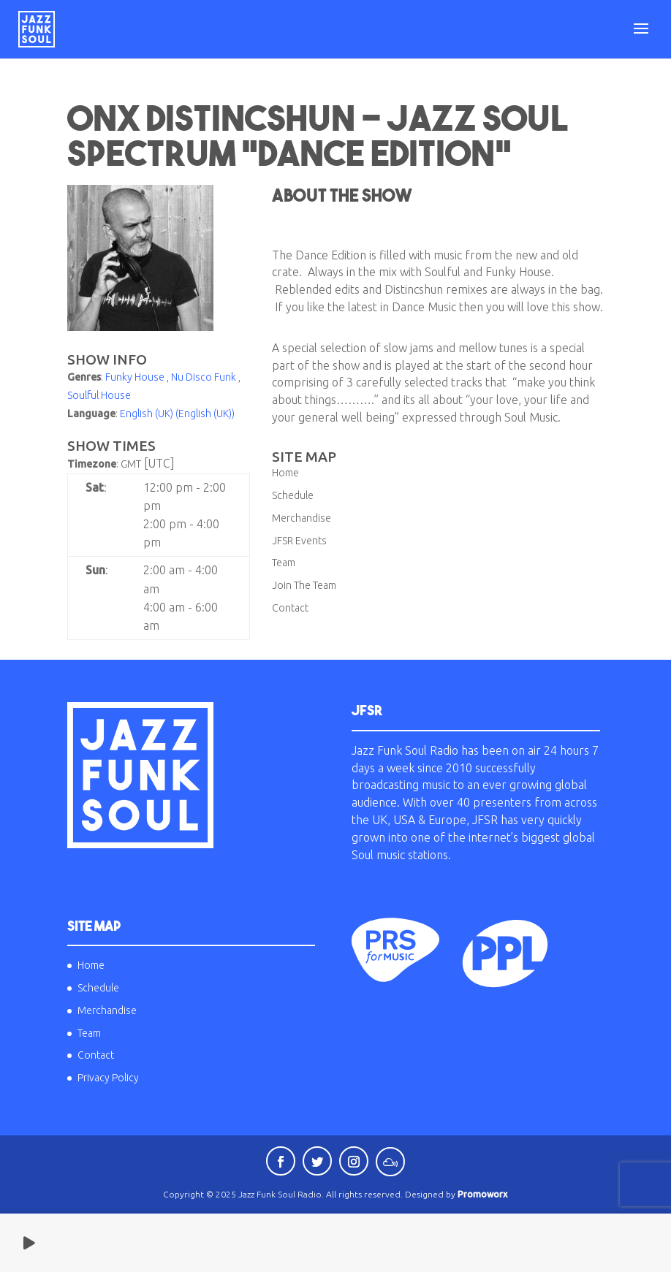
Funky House (134, 377)
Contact (290, 608)
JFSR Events (299, 540)
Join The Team (304, 585)
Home (285, 473)
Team (283, 562)
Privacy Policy (108, 1078)
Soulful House (99, 395)
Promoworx (482, 1194)
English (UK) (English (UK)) (177, 413)
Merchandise (301, 518)
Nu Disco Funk (203, 377)
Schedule (293, 495)
